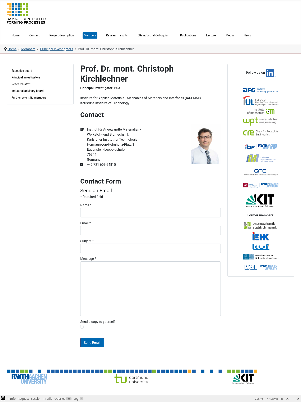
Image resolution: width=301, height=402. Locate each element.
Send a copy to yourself (97, 322)
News (247, 35)
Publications (188, 35)
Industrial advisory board (27, 90)
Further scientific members (28, 97)
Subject (87, 241)
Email (85, 223)
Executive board (21, 70)
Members (90, 35)
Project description (62, 35)
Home (16, 35)
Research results (117, 35)
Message (88, 259)
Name (86, 205)
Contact (34, 35)
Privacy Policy (247, 388)
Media (230, 35)
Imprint (229, 388)
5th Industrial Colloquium (154, 35)
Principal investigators (25, 77)
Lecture (211, 35)
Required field (91, 197)
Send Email (92, 343)
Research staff (21, 84)
